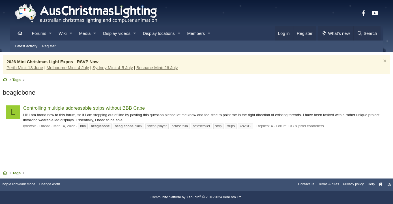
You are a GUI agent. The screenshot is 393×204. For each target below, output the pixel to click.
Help (356, 185)
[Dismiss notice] (373, 63)
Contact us (286, 185)
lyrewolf (41, 127)
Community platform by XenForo (196, 197)
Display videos (116, 33)
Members (196, 33)
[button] (50, 33)
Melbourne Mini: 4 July (79, 69)
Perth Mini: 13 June (36, 69)
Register (48, 46)
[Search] (367, 33)
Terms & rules (310, 185)
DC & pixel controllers (317, 127)
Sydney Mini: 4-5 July (124, 69)
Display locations (159, 33)
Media (85, 33)
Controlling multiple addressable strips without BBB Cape (95, 109)
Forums (39, 33)
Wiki (62, 33)
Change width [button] (67, 185)
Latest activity (26, 46)
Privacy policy (337, 185)
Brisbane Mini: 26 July (168, 69)
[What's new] (335, 33)
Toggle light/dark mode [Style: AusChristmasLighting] (33, 185)
